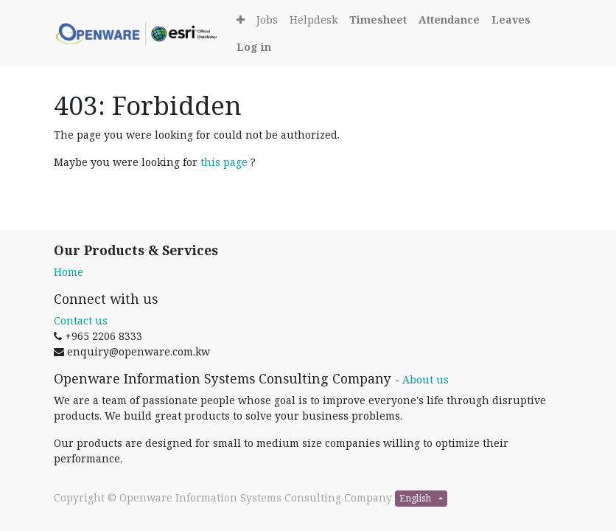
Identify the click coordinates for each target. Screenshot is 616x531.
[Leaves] (511, 19)
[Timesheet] (378, 19)
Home (68, 272)
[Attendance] (449, 19)
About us (425, 379)
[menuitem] (267, 19)
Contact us (81, 320)
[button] (241, 19)
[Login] (254, 46)
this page (224, 162)
